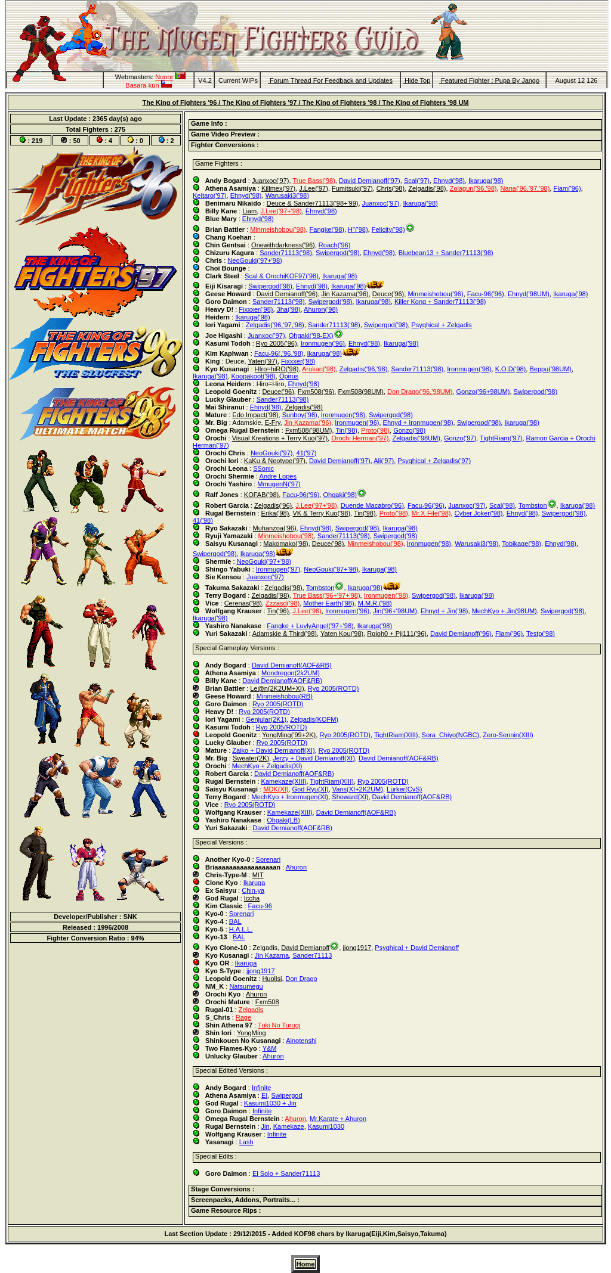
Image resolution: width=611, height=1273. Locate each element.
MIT (258, 874)
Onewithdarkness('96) (283, 245)
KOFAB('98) (261, 494)
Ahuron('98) (321, 309)
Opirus (288, 376)
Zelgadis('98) (427, 188)
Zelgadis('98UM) (416, 438)
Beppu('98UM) (550, 368)
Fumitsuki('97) (352, 188)
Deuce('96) (388, 293)
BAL (235, 921)
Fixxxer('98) (256, 309)
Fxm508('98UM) (308, 430)
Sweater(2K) (251, 758)
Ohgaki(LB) (283, 820)
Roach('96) (334, 245)
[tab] (395, 124)
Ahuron (296, 867)
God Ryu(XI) (310, 789)
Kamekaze (288, 1126)
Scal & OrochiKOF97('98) (282, 276)
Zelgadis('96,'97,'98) (275, 324)
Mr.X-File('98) (431, 513)
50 (76, 140)
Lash (246, 1141)
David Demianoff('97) (369, 180)
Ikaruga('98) (485, 180)
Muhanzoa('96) (275, 528)
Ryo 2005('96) (276, 343)
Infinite (261, 1087)
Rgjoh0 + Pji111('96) (397, 633)
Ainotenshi (301, 1040)
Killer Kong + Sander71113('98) (440, 301)
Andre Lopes (278, 476)
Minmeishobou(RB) (285, 696)
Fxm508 (267, 1001)
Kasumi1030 (326, 1126)
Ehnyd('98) (449, 180)
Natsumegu (246, 986)
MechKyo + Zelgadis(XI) (267, 765)
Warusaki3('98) (287, 195)
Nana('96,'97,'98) (525, 188)
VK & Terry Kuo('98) (321, 513)
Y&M (270, 1048)
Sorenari (268, 859)
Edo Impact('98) (255, 414)
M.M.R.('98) (375, 603)
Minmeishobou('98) (278, 229)
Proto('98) (375, 430)
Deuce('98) (328, 543)
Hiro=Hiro (271, 383)
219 (37, 140)
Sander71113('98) (286, 252)
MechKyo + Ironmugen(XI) (289, 796)
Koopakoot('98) (253, 376)
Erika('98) (275, 513)
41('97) (307, 453)
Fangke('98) (327, 229)
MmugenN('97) (278, 484)
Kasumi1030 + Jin (270, 1103)
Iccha (252, 898)
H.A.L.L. (241, 929)
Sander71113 (312, 955)
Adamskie (246, 422)
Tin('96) (278, 610)
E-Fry (272, 422)
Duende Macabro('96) (372, 505)
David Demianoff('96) (287, 293)
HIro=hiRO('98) (277, 368)
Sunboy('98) (299, 414)
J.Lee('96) (307, 610)
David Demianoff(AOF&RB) (292, 665)
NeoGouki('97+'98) (254, 260)
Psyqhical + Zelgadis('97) (434, 460)
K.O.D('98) (510, 368)
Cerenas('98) (243, 603)
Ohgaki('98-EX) (311, 335)
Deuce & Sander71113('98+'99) (313, 203)
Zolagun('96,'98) (473, 188)
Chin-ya (253, 890)
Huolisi (272, 978)
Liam (249, 211)
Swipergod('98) (338, 252)
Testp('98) (540, 633)
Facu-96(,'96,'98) (278, 353)
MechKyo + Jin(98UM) (504, 610)
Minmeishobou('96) (435, 293)
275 (120, 129)
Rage (243, 1017)
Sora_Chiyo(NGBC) (451, 734)
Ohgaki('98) (340, 494)
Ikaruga (254, 882)
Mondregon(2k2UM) (290, 672)
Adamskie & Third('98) (284, 633)
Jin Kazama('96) (345, 293)
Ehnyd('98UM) (529, 293)
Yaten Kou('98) (341, 633)
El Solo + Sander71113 (286, 1173)
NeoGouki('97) (272, 453)
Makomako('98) (285, 543)
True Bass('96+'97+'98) (326, 595)
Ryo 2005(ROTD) (333, 688)
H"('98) (358, 229)
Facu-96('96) (485, 293)
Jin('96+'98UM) (395, 610)
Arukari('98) (319, 368)
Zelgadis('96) (273, 505)
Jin (265, 1126)
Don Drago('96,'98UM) (419, 391)
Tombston (533, 505)
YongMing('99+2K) (289, 734)
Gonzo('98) (409, 430)
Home (306, 1264)
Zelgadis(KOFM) (314, 719)
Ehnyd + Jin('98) (444, 610)
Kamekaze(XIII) (284, 781)
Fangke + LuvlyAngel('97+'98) (310, 625)
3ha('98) (289, 309)
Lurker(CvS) (404, 789)
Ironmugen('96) (323, 343)
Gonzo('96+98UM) (483, 391)
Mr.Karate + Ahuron (338, 1118)
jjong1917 (356, 947)
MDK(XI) (275, 789)
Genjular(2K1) (266, 719)
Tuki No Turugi (279, 1025)
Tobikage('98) (521, 543)
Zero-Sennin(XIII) (508, 734)
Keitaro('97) (210, 195)
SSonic (263, 468)
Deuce (235, 361)
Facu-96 (260, 905)
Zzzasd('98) (283, 603)
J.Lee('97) (313, 188)
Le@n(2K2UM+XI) (277, 688)
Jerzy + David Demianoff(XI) (314, 758)
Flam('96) (567, 188)
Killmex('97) (278, 188)
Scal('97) (417, 180)
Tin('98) (346, 430)
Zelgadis (265, 947)
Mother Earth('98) (328, 603)
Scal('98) (502, 505)
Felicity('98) (388, 229)
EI (264, 1095)
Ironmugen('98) (469, 368)
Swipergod (287, 1095)
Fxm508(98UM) (361, 391)
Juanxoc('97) (270, 180)
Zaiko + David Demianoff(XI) (273, 750)
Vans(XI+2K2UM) (357, 789)
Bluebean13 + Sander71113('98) (446, 252)
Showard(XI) (350, 796)
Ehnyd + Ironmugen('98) (418, 422)
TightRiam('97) (501, 438)
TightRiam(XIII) (396, 734)
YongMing (251, 1032)
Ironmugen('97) (278, 569)
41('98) (203, 520)
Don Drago (301, 978)
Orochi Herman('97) (359, 438)
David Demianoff (305, 947)
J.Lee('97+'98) (280, 211)
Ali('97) (384, 460)
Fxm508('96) (316, 391)
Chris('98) (391, 188)
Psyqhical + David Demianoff (417, 947)
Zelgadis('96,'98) (364, 368)
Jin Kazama (272, 955)
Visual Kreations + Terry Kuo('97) (280, 438)
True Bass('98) (313, 180)
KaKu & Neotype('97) (275, 460)
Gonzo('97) (460, 438)
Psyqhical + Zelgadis (442, 324)
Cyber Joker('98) (479, 513)
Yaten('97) (262, 361)
